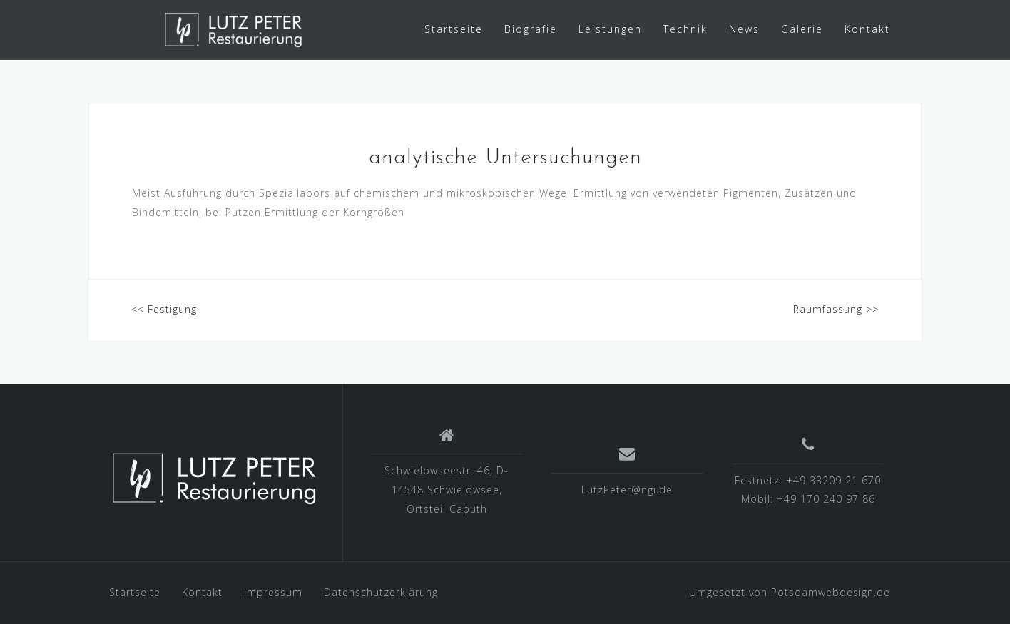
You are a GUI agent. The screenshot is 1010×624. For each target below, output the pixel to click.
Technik (685, 29)
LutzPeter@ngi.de (627, 489)
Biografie (530, 29)
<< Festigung (164, 309)
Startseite (453, 29)
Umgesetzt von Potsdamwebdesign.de (789, 592)
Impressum (273, 592)
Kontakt (867, 29)
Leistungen (610, 29)
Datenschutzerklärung (381, 592)
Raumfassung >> (836, 309)
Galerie (802, 29)
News (744, 29)
